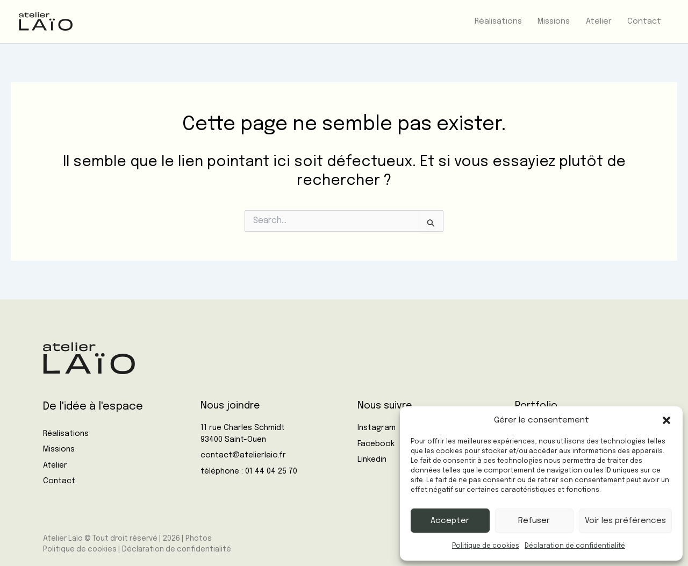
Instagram (376, 428)
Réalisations (66, 434)
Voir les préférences (625, 521)
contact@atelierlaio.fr (243, 455)
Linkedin (371, 459)
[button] (666, 420)
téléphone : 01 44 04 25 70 (248, 471)
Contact (59, 481)
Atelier (55, 465)
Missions (59, 449)
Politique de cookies (485, 546)
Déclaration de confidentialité (575, 546)
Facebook (376, 444)
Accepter (450, 521)
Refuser (534, 521)
